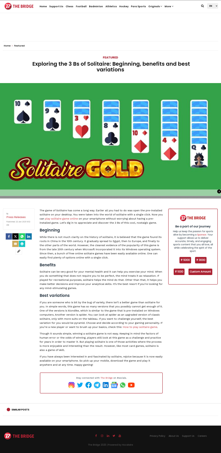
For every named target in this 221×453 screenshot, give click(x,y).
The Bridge (107, 377)
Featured (110, 57)
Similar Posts (20, 409)
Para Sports (138, 6)
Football (81, 6)
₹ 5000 (185, 260)
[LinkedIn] (28, 236)
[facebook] (9, 236)
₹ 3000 (200, 260)
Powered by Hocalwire (120, 444)
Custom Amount (200, 272)
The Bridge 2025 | (98, 444)
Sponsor (201, 234)
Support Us (56, 6)
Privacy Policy (157, 436)
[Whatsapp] (22, 236)
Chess (69, 6)
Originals (155, 6)
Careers (202, 436)
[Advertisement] (110, 31)
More (169, 6)
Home (43, 6)
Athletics (111, 6)
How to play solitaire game (140, 327)
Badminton (96, 6)
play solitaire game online (61, 218)
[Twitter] (15, 236)
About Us (174, 436)
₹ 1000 (179, 272)
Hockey (123, 6)
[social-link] (18, 251)
